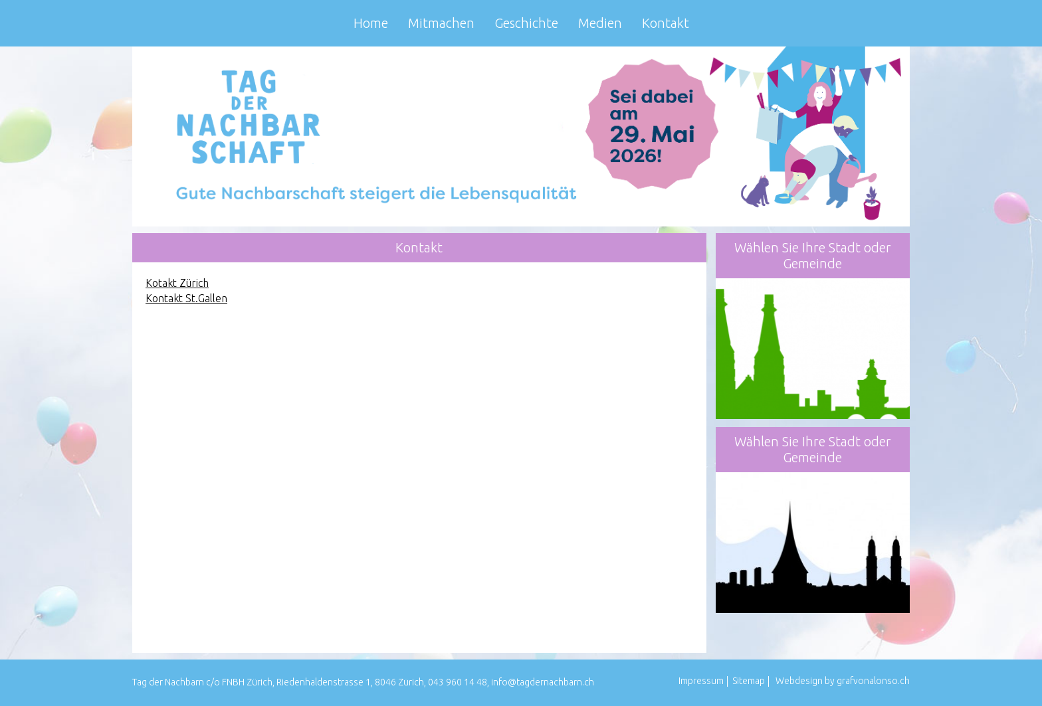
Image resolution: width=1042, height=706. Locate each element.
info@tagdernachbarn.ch (542, 682)
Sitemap (748, 680)
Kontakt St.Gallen (186, 298)
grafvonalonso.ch (873, 680)
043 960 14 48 (457, 682)
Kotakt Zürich (177, 283)
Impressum (701, 680)
